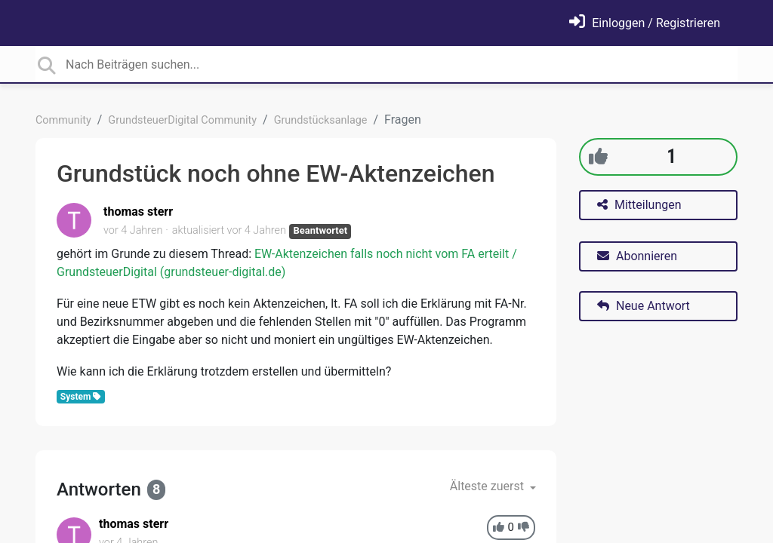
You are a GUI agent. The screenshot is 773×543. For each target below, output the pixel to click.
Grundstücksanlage (321, 120)
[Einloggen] (644, 23)
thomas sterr (138, 211)
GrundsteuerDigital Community (182, 120)
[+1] (598, 156)
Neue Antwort (643, 306)
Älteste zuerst (488, 486)
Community (63, 120)
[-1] (523, 527)
